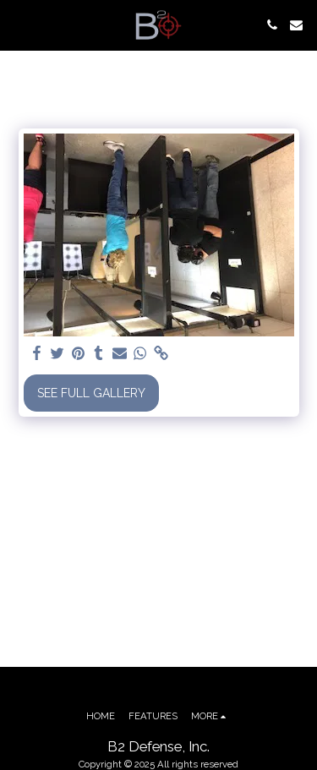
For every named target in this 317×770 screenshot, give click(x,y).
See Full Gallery (91, 393)
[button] (18, 24)
